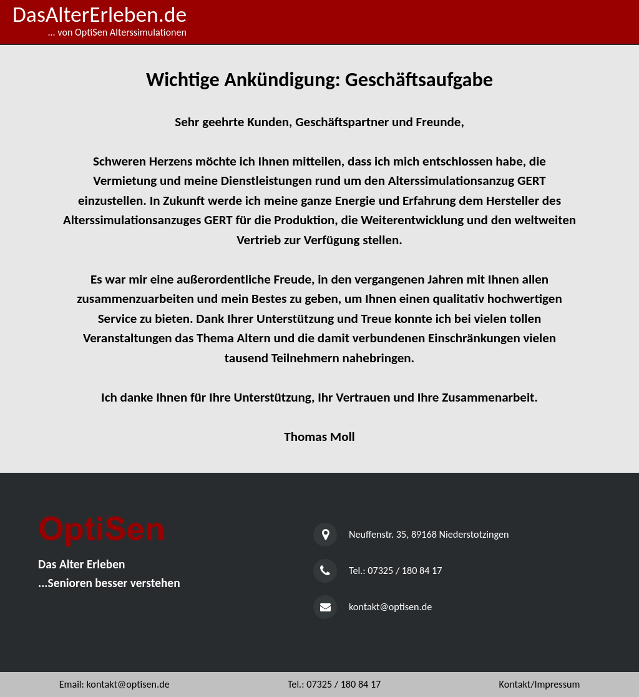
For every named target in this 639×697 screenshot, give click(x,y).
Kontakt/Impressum (539, 684)
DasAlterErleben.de (99, 14)
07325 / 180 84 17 (405, 570)
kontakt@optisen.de (390, 607)
